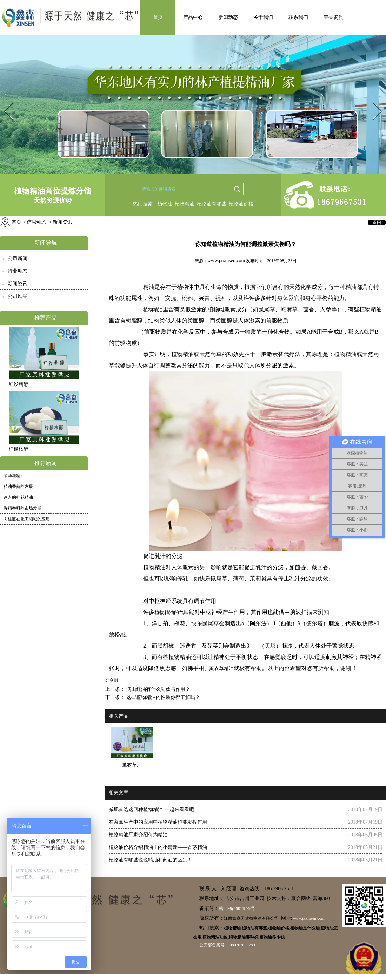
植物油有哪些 (211, 203)
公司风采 (17, 296)
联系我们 (298, 17)
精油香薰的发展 (18, 486)
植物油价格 (241, 203)
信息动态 (36, 222)
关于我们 (263, 17)
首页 (158, 17)
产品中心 (193, 17)
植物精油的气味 (171, 612)
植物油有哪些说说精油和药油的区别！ (150, 860)
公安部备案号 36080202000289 (227, 944)
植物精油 (184, 203)
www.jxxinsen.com (226, 260)
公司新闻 (17, 258)
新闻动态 (228, 17)
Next (373, 100)
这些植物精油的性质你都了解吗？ (162, 697)
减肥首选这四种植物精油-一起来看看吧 (151, 809)
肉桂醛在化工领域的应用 (27, 519)
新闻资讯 (17, 283)
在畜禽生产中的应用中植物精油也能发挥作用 (158, 822)
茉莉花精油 (14, 475)
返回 (377, 222)
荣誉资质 (333, 17)
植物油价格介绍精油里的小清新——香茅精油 (158, 847)
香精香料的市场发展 (22, 508)
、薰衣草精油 (219, 668)
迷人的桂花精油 (18, 497)
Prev (4, 100)
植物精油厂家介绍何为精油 (138, 834)
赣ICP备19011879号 (237, 908)
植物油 (165, 203)
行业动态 (17, 271)
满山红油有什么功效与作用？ (157, 689)
